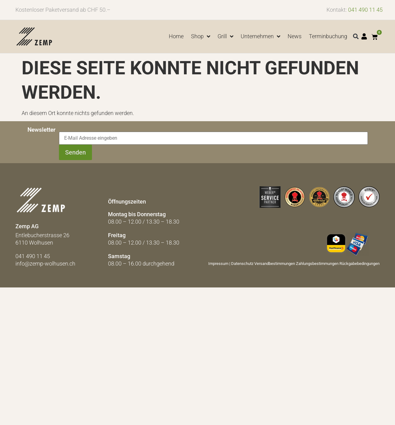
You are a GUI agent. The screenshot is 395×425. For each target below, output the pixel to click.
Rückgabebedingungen (359, 263)
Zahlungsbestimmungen (317, 263)
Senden (75, 152)
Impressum (218, 263)
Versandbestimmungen (274, 263)
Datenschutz (242, 263)
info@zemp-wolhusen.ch (45, 263)
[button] (356, 36)
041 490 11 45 (365, 9)
